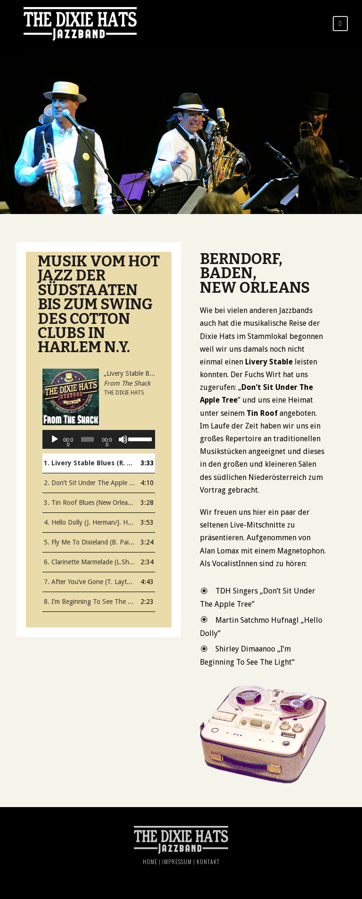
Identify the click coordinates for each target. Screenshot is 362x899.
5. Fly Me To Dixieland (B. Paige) (89, 542)
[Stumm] (123, 439)
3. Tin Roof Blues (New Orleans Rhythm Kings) (89, 502)
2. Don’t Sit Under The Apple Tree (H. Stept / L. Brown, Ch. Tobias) (89, 483)
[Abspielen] (54, 439)
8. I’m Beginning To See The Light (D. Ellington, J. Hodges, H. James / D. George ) (89, 601)
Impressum (177, 862)
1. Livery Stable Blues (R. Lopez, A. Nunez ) (89, 463)
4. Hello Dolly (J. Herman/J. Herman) (89, 522)
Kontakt (208, 862)
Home (150, 862)
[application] (98, 439)
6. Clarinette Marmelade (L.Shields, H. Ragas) (89, 562)
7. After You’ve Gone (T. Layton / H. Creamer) (89, 582)
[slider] (87, 439)
